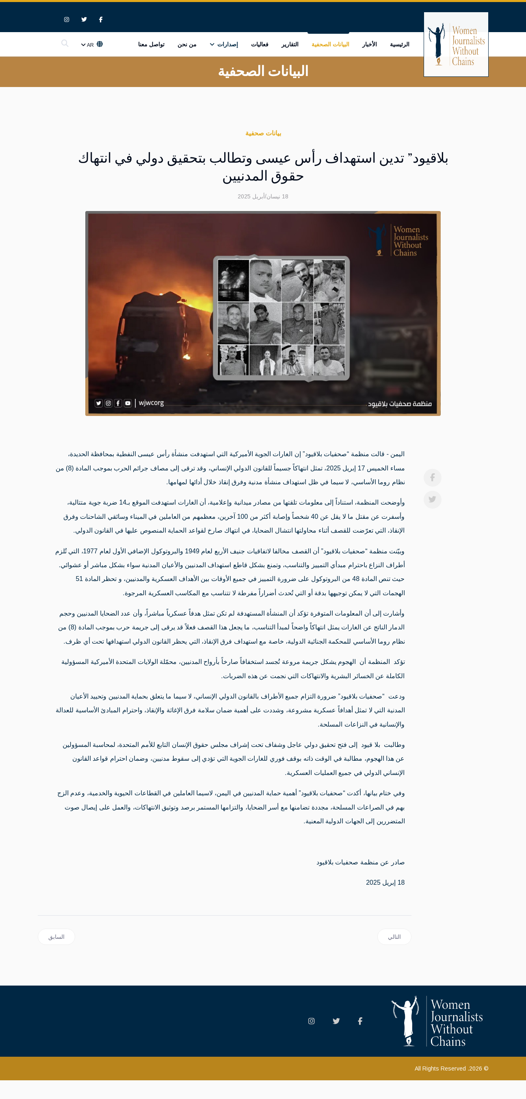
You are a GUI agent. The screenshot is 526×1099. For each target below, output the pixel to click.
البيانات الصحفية (330, 45)
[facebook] (101, 20)
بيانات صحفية (263, 133)
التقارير (290, 45)
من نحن (187, 45)
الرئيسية (399, 45)
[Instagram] (66, 20)
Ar (91, 46)
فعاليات (259, 45)
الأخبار (369, 45)
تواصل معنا (151, 45)
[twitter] (84, 20)
